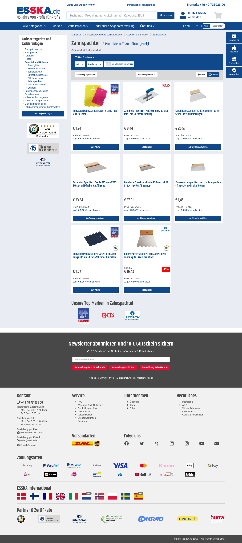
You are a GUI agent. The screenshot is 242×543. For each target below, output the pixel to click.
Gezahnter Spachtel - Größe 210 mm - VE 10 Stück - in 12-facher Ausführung (94, 184)
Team (132, 405)
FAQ (80, 402)
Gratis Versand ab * (81, 5)
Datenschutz (188, 411)
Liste (201, 75)
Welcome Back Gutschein (90, 405)
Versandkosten (85, 414)
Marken (57, 26)
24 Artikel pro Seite (147, 75)
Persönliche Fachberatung (141, 5)
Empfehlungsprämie (88, 408)
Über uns (134, 402)
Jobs (132, 408)
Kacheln (213, 75)
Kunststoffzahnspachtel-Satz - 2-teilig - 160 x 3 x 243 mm (95, 113)
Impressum (187, 402)
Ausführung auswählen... (198, 147)
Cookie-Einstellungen (192, 414)
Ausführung (95, 64)
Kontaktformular (26, 445)
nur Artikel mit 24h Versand (122, 64)
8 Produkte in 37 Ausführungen (126, 44)
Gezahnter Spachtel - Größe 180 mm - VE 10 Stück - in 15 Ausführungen (197, 113)
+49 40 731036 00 (30, 402)
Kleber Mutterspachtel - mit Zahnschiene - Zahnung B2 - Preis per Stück (146, 256)
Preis (80, 64)
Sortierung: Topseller (86, 75)
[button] (234, 49)
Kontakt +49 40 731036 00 (206, 4)
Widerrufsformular (191, 408)
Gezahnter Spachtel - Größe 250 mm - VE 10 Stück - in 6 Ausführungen (146, 184)
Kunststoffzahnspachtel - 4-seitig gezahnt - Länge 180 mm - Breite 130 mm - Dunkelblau (95, 256)
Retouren (82, 421)
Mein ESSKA (84, 411)
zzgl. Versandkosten (86, 138)
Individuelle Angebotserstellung (114, 26)
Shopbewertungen (87, 418)
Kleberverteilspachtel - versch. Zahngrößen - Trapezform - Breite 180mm (198, 184)
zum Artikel (95, 147)
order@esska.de (27, 440)
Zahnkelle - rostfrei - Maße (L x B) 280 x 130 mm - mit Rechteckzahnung (146, 113)
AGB (184, 405)
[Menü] (57, 125)
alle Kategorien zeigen (43, 113)
